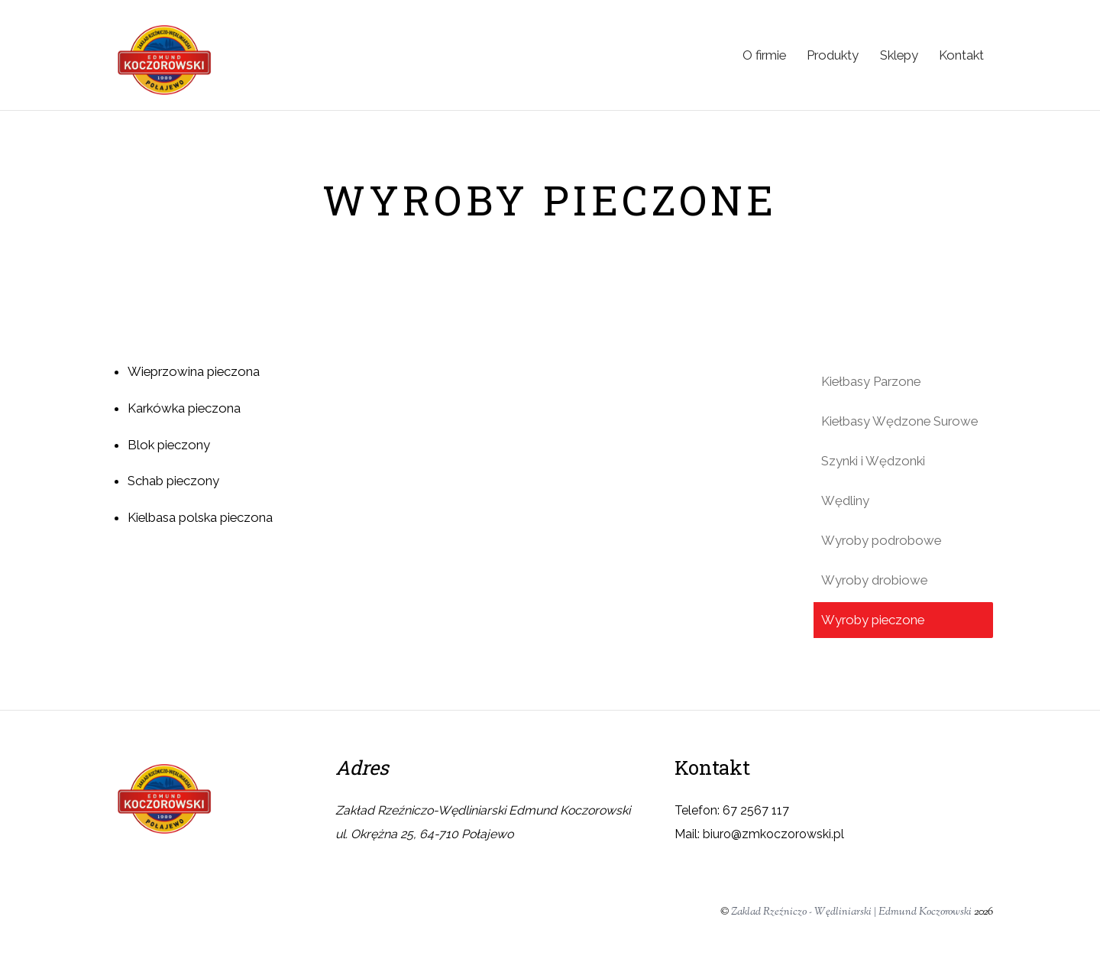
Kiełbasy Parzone (870, 381)
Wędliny (845, 500)
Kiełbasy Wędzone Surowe (899, 421)
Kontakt (961, 55)
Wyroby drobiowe (874, 580)
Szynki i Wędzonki (873, 460)
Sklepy (899, 55)
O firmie (764, 55)
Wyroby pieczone (872, 619)
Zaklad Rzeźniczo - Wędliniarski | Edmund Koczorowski (851, 912)
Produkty (833, 55)
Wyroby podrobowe (881, 540)
